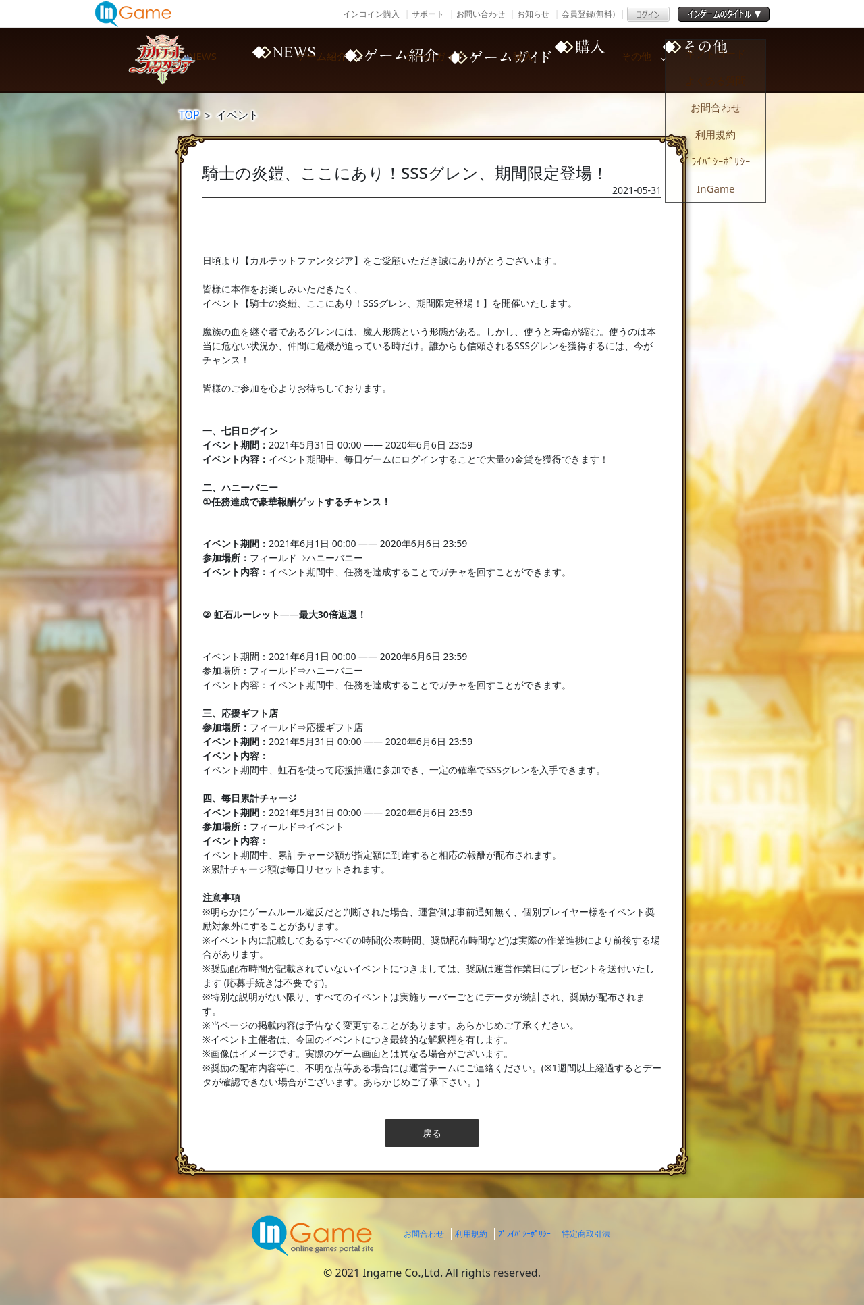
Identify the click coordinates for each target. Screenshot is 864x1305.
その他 (729, 59)
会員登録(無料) (588, 14)
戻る (432, 1133)
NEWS (270, 59)
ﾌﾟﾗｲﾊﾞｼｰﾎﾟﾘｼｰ (524, 1233)
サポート (428, 14)
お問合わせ (424, 1233)
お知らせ (533, 14)
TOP (189, 114)
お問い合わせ (480, 14)
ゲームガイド (500, 59)
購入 (614, 59)
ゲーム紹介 (385, 59)
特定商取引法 (586, 1233)
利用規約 (471, 1233)
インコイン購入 (371, 14)
